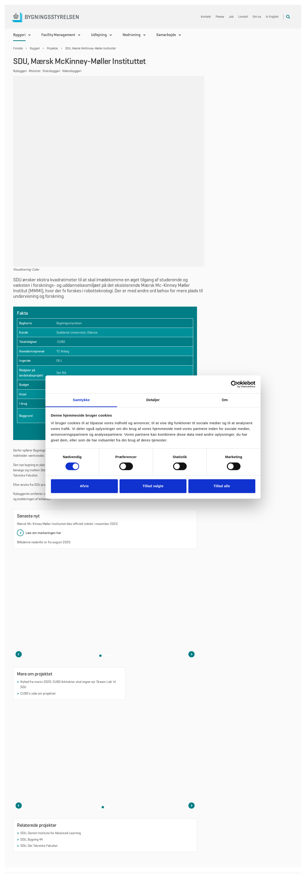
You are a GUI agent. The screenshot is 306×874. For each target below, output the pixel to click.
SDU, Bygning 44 (31, 756)
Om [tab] (225, 400)
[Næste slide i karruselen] (191, 571)
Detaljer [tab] (153, 400)
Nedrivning (132, 34)
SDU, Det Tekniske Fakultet (39, 762)
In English (272, 17)
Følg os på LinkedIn (173, 808)
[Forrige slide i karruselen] (19, 571)
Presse (220, 17)
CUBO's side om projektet (38, 609)
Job (231, 17)
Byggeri (19, 34)
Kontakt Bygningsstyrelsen (250, 827)
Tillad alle (221, 486)
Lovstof (243, 17)
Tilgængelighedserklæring (250, 834)
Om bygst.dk (240, 815)
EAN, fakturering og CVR (248, 821)
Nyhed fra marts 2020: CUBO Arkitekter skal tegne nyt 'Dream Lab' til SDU (68, 601)
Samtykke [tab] (81, 400)
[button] (100, 572)
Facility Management (58, 34)
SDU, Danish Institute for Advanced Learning (50, 749)
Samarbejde (166, 34)
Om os (257, 17)
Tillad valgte (153, 486)
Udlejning (99, 34)
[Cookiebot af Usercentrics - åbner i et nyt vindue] (234, 384)
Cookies (237, 808)
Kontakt (206, 17)
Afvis (84, 486)
